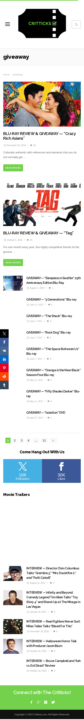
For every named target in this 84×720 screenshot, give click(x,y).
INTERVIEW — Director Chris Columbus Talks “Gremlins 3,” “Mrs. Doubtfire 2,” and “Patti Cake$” (52, 573)
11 (44, 440)
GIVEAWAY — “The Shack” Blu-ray (49, 316)
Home (6, 74)
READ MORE (13, 168)
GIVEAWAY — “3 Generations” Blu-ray (51, 299)
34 (29, 240)
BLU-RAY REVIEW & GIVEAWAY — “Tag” (38, 233)
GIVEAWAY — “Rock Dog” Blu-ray (48, 332)
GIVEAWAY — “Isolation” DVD (45, 412)
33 (33, 145)
